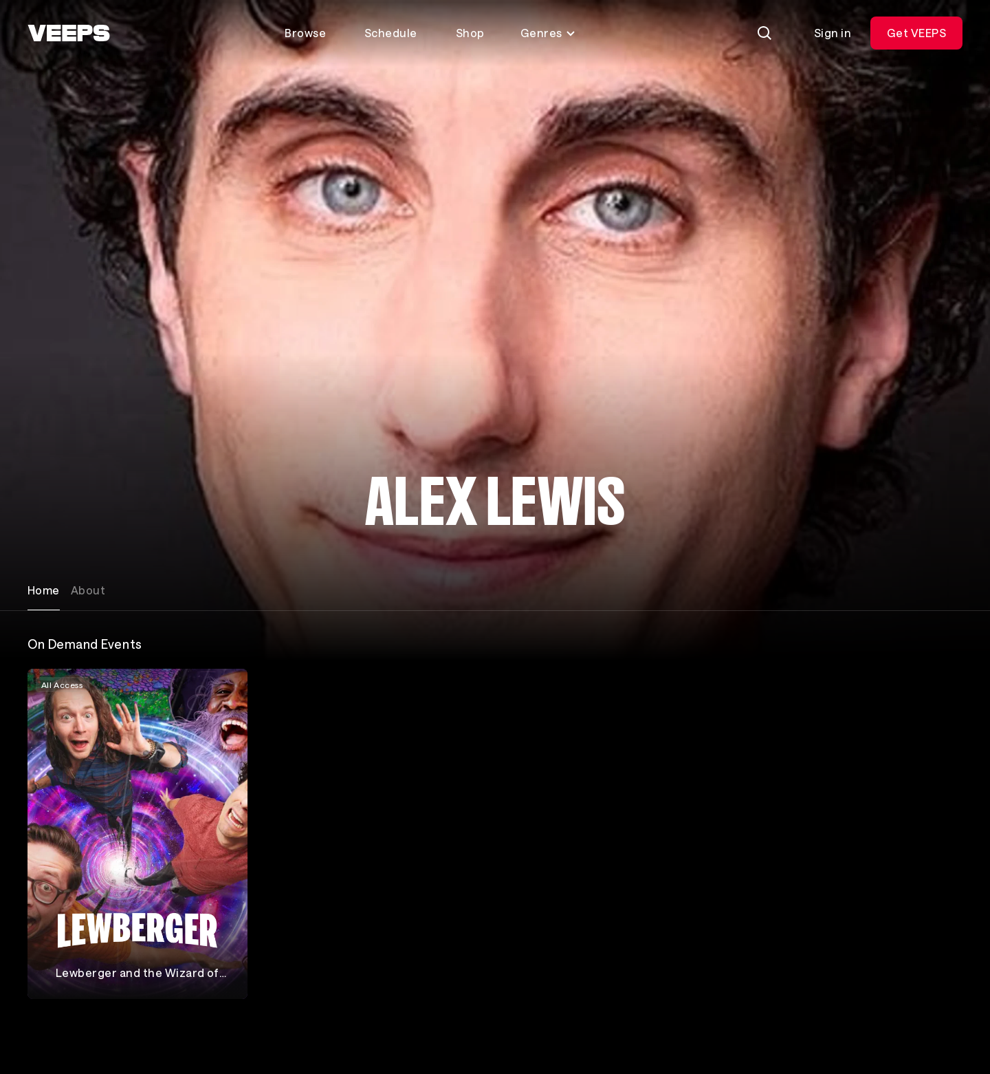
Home (44, 590)
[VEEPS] (69, 33)
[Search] (764, 33)
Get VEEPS (916, 32)
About (88, 590)
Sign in (832, 32)
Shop (470, 32)
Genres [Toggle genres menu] (548, 32)
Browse (305, 32)
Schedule (390, 32)
